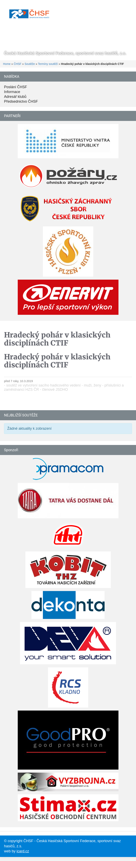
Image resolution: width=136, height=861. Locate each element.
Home (6, 63)
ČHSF (17, 63)
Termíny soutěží (48, 63)
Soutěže (30, 63)
